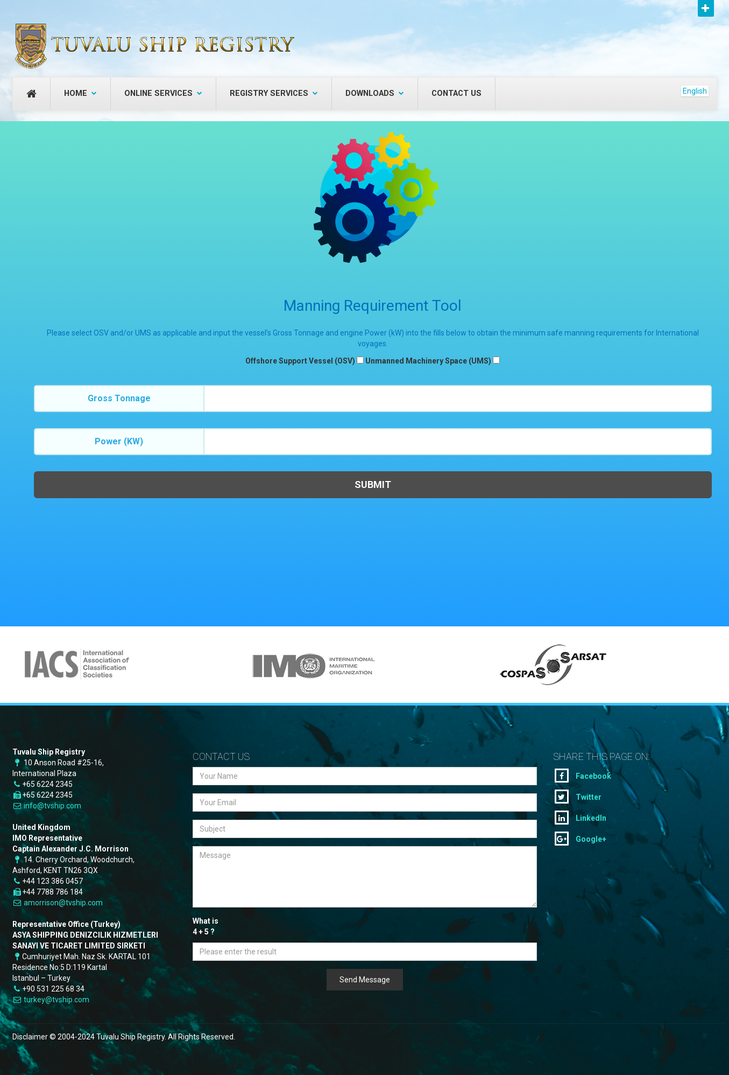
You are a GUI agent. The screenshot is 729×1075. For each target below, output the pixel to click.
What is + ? (205, 927)
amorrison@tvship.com (63, 902)
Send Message (364, 979)
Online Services (163, 93)
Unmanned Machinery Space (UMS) (428, 361)
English (695, 91)
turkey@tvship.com (56, 999)
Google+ (580, 839)
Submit (373, 484)
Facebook (583, 776)
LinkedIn (580, 818)
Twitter (578, 797)
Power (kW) (119, 441)
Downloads (374, 93)
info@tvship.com (52, 805)
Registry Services (274, 93)
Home (80, 93)
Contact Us (456, 93)
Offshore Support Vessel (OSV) (300, 361)
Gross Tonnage (119, 398)
